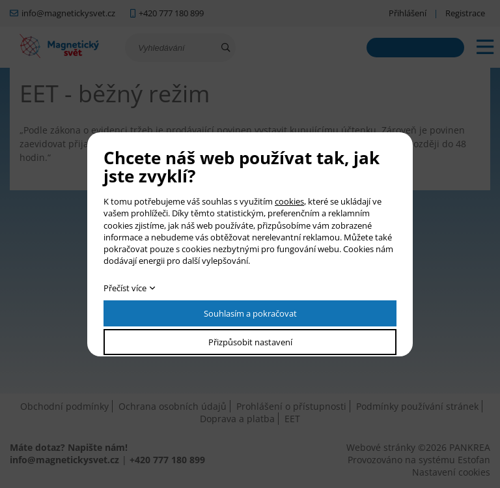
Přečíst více (125, 288)
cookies (289, 201)
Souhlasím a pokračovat (250, 313)
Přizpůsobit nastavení (250, 342)
